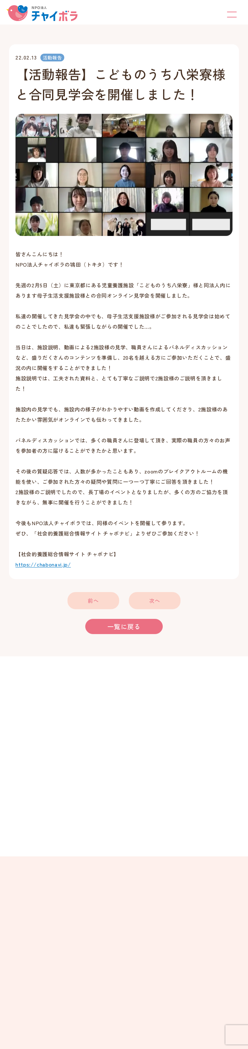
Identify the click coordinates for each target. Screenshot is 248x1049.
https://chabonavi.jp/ (43, 565)
